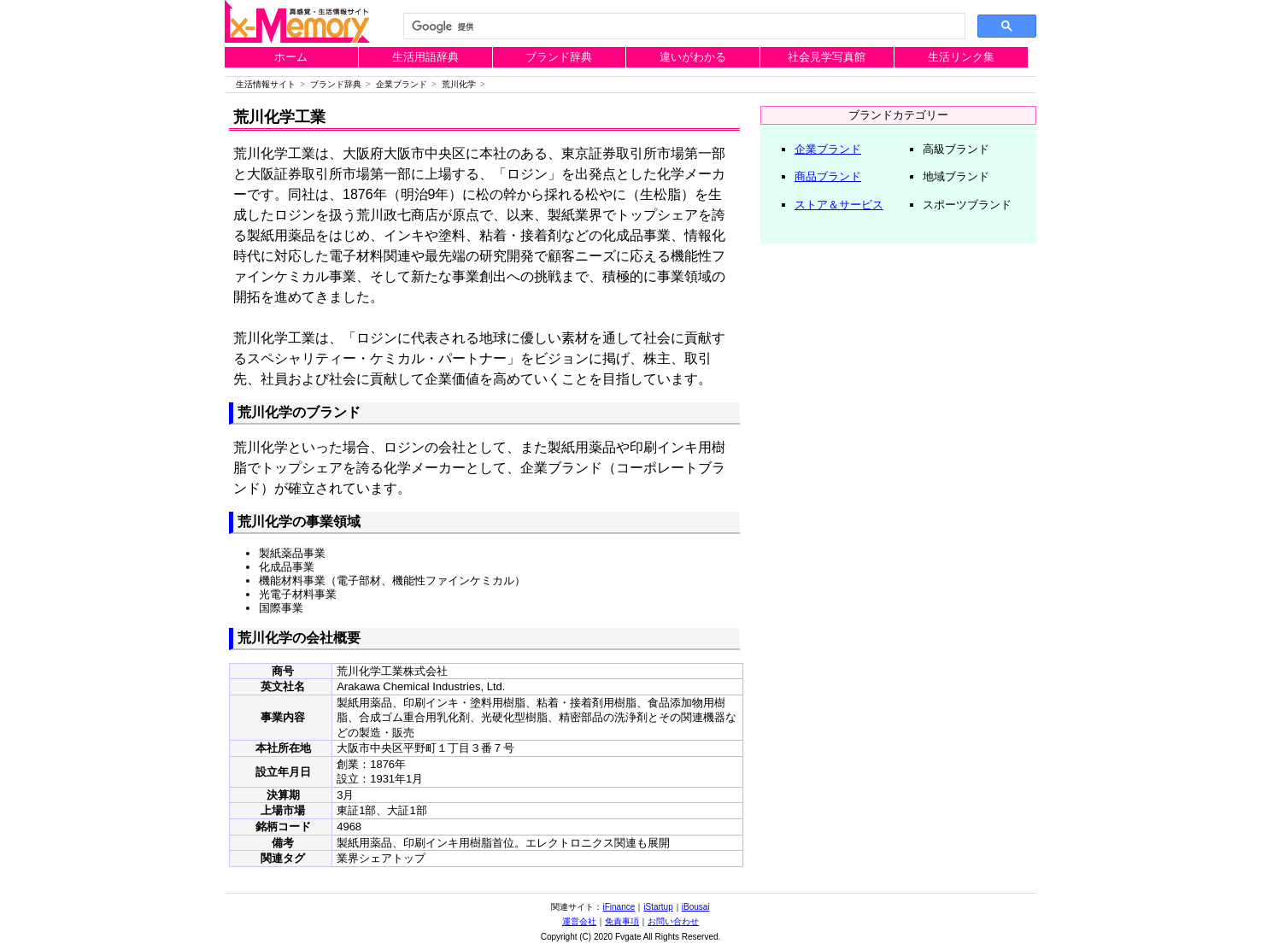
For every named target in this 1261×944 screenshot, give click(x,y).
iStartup (657, 907)
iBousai (696, 907)
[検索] (682, 26)
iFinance (618, 907)
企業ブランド (401, 84)
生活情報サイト (266, 84)
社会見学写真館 (826, 56)
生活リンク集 (961, 56)
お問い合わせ (673, 921)
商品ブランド (828, 176)
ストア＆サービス (839, 204)
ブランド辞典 (558, 56)
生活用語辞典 (425, 56)
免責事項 (622, 921)
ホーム (291, 56)
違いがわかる (693, 56)
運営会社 (579, 921)
